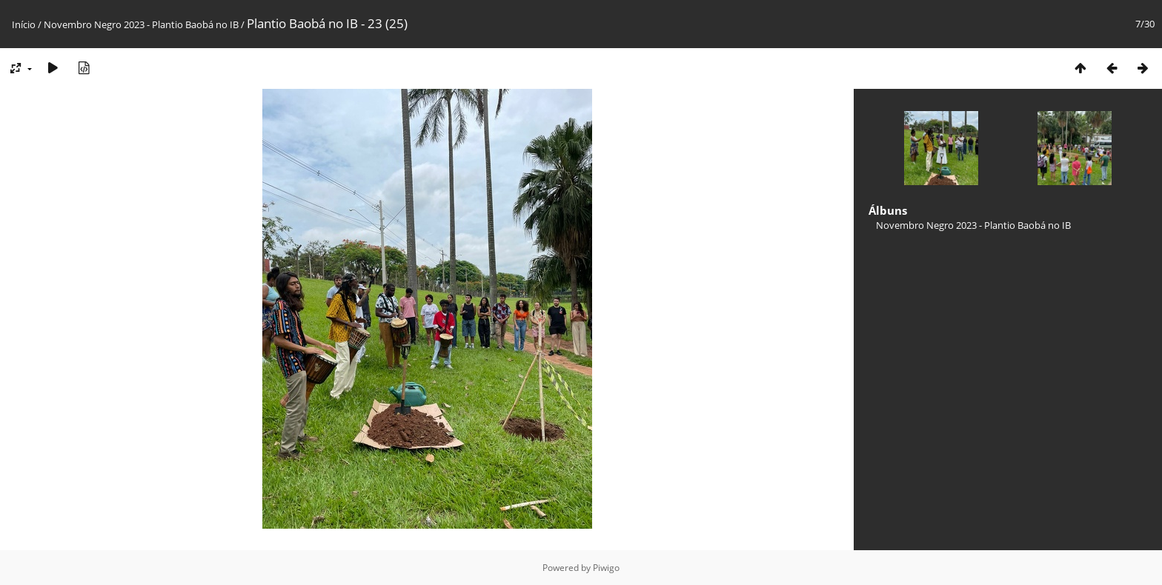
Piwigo (606, 567)
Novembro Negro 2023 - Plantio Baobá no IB (141, 24)
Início (24, 24)
